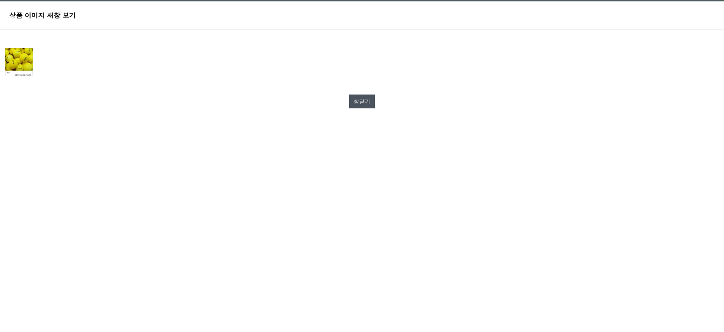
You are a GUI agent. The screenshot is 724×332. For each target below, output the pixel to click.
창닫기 (362, 101)
